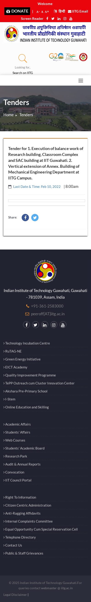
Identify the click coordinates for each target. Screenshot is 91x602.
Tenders (26, 114)
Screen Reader (32, 18)
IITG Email (78, 11)
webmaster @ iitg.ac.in (57, 588)
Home (8, 114)
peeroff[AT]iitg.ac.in (48, 313)
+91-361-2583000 (47, 306)
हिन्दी (59, 11)
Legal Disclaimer (15, 595)
